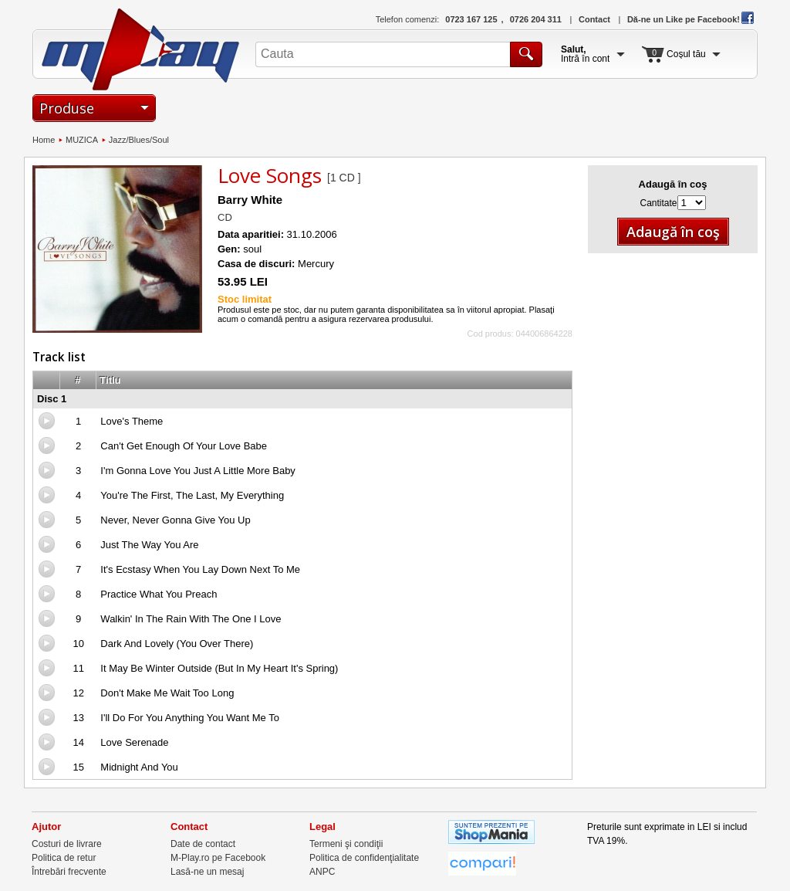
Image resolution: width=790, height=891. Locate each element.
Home (43, 139)
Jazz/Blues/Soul (139, 139)
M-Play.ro (141, 49)
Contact (594, 19)
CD (225, 217)
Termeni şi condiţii (346, 843)
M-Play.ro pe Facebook (217, 857)
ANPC (322, 871)
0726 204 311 (536, 19)
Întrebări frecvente (69, 871)
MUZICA (82, 139)
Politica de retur (64, 857)
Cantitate (658, 203)
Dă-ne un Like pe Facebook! (690, 19)
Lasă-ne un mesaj (207, 871)
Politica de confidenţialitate (364, 857)
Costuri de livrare (67, 843)
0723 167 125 (471, 19)
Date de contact (202, 843)
